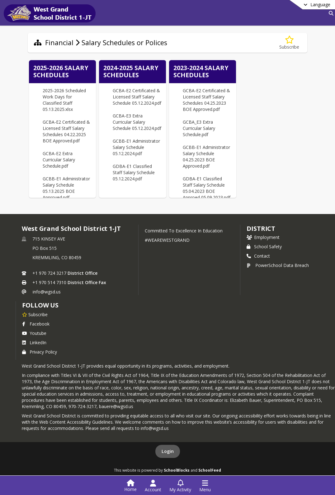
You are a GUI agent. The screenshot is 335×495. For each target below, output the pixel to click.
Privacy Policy (39, 352)
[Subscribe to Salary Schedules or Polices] (289, 42)
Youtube (34, 333)
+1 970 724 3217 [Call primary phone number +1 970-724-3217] (49, 273)
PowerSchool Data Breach (278, 265)
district (261, 228)
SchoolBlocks (177, 470)
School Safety (264, 247)
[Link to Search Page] (329, 13)
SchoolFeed (209, 470)
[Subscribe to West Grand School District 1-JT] (35, 314)
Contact (258, 256)
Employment (263, 237)
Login (168, 451)
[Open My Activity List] (180, 486)
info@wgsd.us (47, 292)
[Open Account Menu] (153, 486)
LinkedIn (34, 342)
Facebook (36, 324)
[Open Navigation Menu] (205, 486)
